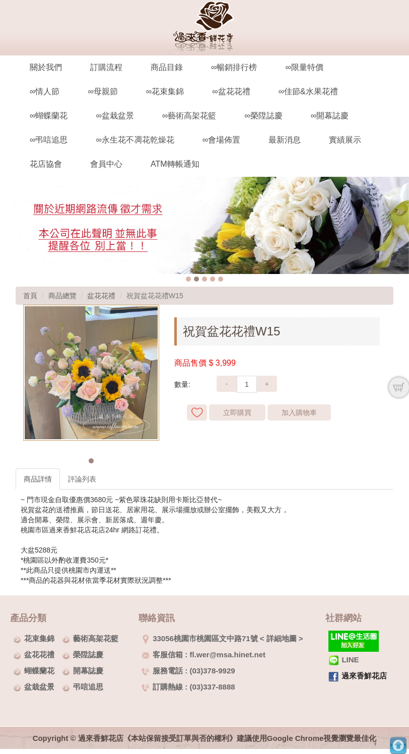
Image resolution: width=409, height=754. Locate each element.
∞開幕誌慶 (330, 115)
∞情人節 (44, 91)
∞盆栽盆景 (114, 115)
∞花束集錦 (165, 91)
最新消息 (284, 139)
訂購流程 (106, 67)
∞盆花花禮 (231, 91)
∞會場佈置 (221, 139)
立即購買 (237, 412)
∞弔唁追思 (48, 139)
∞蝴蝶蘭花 (48, 115)
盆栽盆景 (39, 686)
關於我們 (46, 67)
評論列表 (82, 479)
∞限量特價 (304, 67)
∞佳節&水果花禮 (308, 91)
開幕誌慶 (88, 670)
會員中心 (106, 164)
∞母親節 (102, 91)
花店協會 (46, 164)
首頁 (30, 296)
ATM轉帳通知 (175, 164)
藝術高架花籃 (95, 638)
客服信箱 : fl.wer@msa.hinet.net (203, 654)
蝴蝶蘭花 (39, 670)
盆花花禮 (101, 296)
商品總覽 (62, 296)
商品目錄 (167, 67)
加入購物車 (299, 412)
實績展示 (345, 139)
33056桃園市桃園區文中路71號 (199, 638)
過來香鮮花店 (364, 675)
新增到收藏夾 (197, 412)
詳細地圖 (281, 638)
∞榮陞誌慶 (263, 115)
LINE (343, 659)
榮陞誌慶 (88, 654)
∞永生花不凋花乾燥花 (135, 139)
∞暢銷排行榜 (234, 67)
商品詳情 (38, 479)
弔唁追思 (88, 686)
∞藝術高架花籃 (189, 115)
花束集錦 (39, 638)
